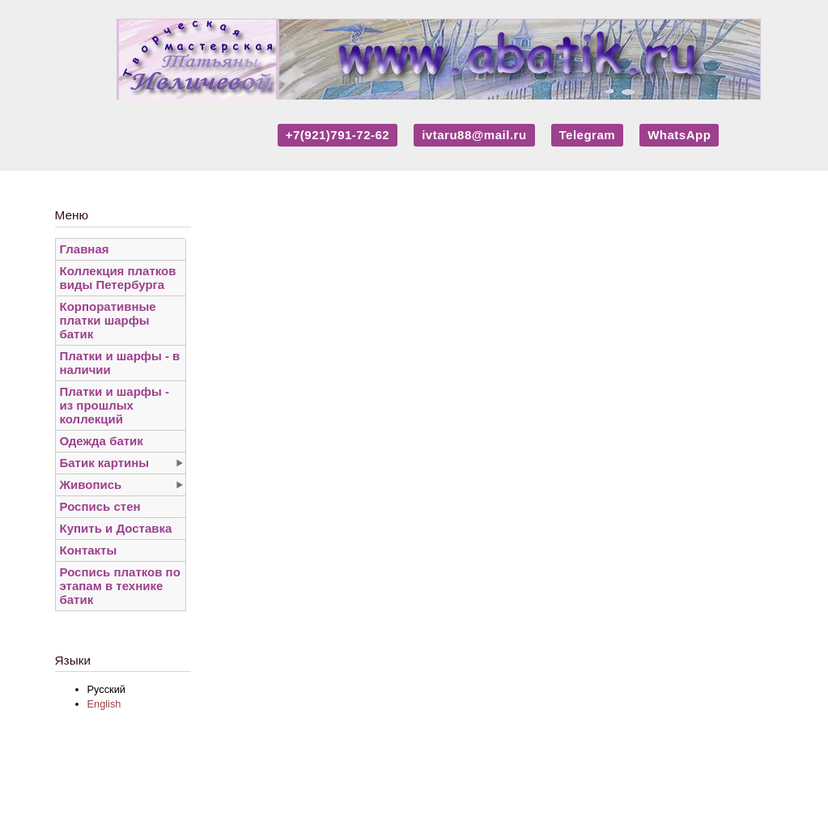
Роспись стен (100, 506)
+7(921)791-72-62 (338, 135)
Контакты (88, 550)
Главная (84, 249)
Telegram (587, 135)
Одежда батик (101, 441)
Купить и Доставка (116, 528)
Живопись (91, 484)
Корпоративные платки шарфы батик (108, 320)
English (104, 704)
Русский (106, 689)
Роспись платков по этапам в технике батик (120, 585)
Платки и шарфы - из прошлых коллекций (114, 405)
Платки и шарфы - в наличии (120, 362)
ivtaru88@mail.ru (474, 135)
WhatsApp (679, 135)
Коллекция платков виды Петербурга (118, 277)
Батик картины (105, 463)
